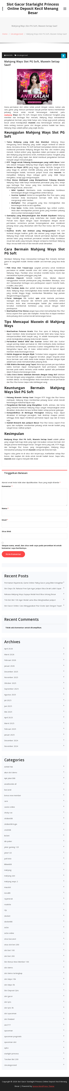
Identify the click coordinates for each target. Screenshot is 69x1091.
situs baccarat (10, 939)
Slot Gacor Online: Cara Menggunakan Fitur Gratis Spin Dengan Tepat (33, 606)
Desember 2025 (11, 671)
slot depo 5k (9, 985)
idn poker (8, 841)
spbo (6, 1048)
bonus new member (12, 795)
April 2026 (8, 648)
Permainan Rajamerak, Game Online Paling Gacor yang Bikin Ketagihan (33, 583)
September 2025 (11, 689)
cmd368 (7, 830)
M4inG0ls (8, 55)
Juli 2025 (7, 700)
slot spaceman (10, 1013)
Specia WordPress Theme (43, 1086)
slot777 (7, 1025)
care (6, 801)
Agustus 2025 (10, 694)
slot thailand (9, 1019)
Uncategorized (17, 34)
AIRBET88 (8, 767)
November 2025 (11, 677)
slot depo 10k (10, 979)
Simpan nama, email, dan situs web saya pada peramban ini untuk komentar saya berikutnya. (32, 546)
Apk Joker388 (9, 778)
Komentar (7, 486)
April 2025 (8, 717)
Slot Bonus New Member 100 (16, 962)
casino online (9, 807)
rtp (5, 910)
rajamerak (8, 899)
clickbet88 (8, 818)
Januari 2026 (9, 666)
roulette (7, 904)
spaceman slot (10, 1042)
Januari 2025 (9, 735)
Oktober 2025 (10, 683)
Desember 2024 (11, 740)
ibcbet (6, 835)
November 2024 (11, 746)
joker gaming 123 (11, 847)
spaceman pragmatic (13, 1036)
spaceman (8, 1030)
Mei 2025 (8, 712)
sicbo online (9, 933)
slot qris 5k (9, 1008)
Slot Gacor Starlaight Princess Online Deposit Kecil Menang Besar (33, 8)
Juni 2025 (8, 706)
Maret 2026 (9, 654)
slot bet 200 (9, 956)
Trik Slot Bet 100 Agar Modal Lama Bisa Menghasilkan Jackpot (30, 600)
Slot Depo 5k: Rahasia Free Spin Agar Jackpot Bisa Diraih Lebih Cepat (32, 588)
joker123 (8, 853)
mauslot (7, 887)
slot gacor (8, 996)
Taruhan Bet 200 (11, 1059)
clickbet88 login (10, 824)
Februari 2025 (10, 729)
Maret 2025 (9, 723)
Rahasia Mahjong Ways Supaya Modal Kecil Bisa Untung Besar (30, 594)
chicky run (8, 812)
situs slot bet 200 (11, 944)
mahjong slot (9, 876)
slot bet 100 (9, 950)
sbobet (7, 916)
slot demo (8, 967)
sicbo (6, 927)
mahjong (7, 870)
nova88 (7, 893)
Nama (5, 508)
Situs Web (6, 531)
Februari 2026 (10, 660)
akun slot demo (10, 772)
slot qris (7, 1002)
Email (5, 520)
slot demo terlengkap (13, 973)
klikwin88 (8, 864)
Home (4, 34)
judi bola (7, 858)
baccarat (8, 790)
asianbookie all (10, 784)
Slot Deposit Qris (11, 990)
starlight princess (11, 1053)
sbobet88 (8, 921)
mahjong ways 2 (11, 881)
